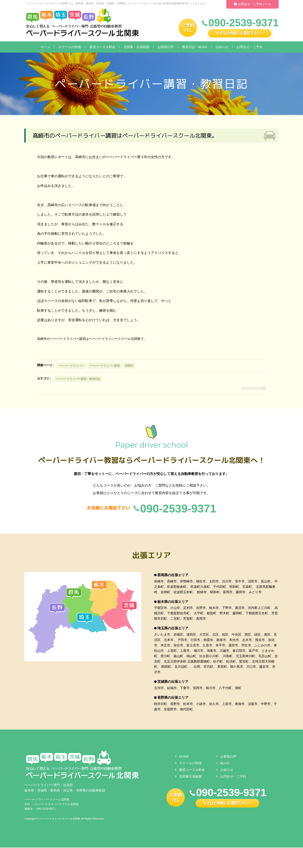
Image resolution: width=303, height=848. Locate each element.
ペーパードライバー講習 (104, 365)
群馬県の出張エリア (172, 575)
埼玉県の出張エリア (172, 628)
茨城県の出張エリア (172, 682)
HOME (184, 757)
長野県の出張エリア (172, 698)
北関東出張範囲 (190, 776)
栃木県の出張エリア (172, 602)
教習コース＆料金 (102, 47)
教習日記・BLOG (194, 47)
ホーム (45, 47)
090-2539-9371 (46, 809)
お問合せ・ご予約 (249, 47)
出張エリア (151, 555)
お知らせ (222, 47)
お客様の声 (166, 47)
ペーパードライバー (71, 365)
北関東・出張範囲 (136, 47)
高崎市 (129, 365)
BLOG (224, 763)
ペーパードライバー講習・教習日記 (78, 378)
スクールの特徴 (69, 47)
